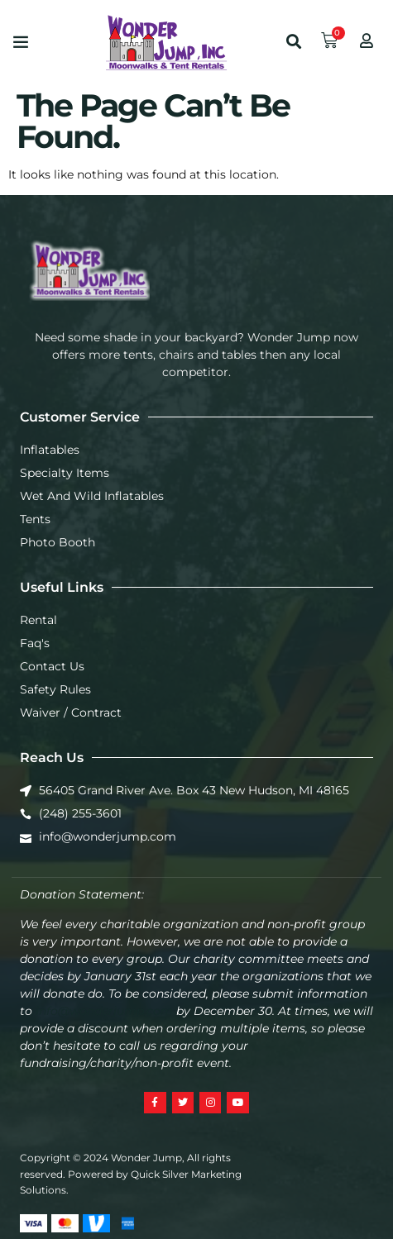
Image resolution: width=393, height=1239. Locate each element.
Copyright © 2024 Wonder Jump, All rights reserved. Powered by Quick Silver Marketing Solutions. (131, 1173)
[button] (20, 41)
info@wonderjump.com (104, 1010)
